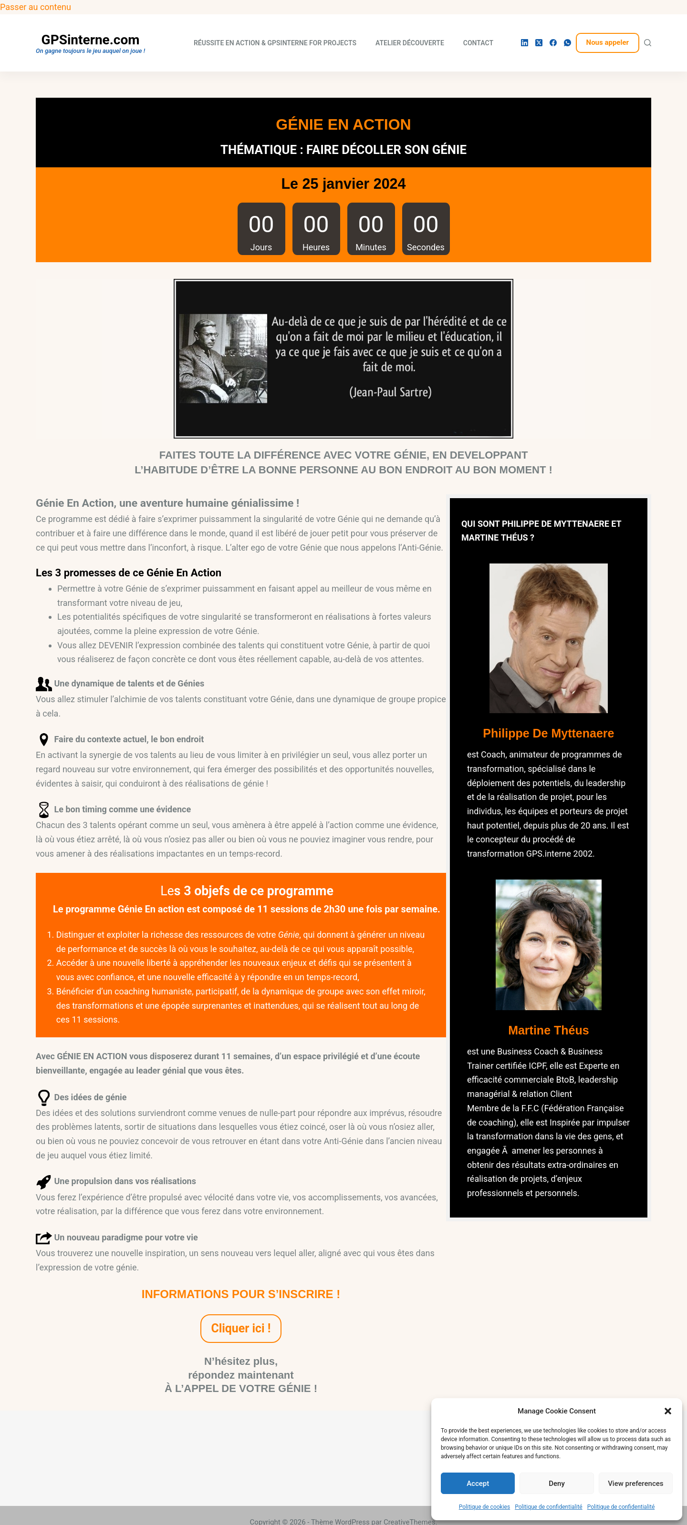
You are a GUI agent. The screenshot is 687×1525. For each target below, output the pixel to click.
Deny (557, 1483)
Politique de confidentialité (549, 1507)
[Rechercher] (647, 42)
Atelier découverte (409, 43)
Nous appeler (607, 42)
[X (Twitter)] (538, 42)
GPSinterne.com (91, 40)
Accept (478, 1483)
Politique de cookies (484, 1507)
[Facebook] (553, 42)
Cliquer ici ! (241, 1328)
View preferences (635, 1483)
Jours (261, 247)
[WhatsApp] (567, 42)
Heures (316, 247)
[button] (668, 1411)
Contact (478, 43)
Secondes (426, 247)
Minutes (370, 247)
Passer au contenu (35, 7)
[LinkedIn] (524, 42)
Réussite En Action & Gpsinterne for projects (275, 43)
